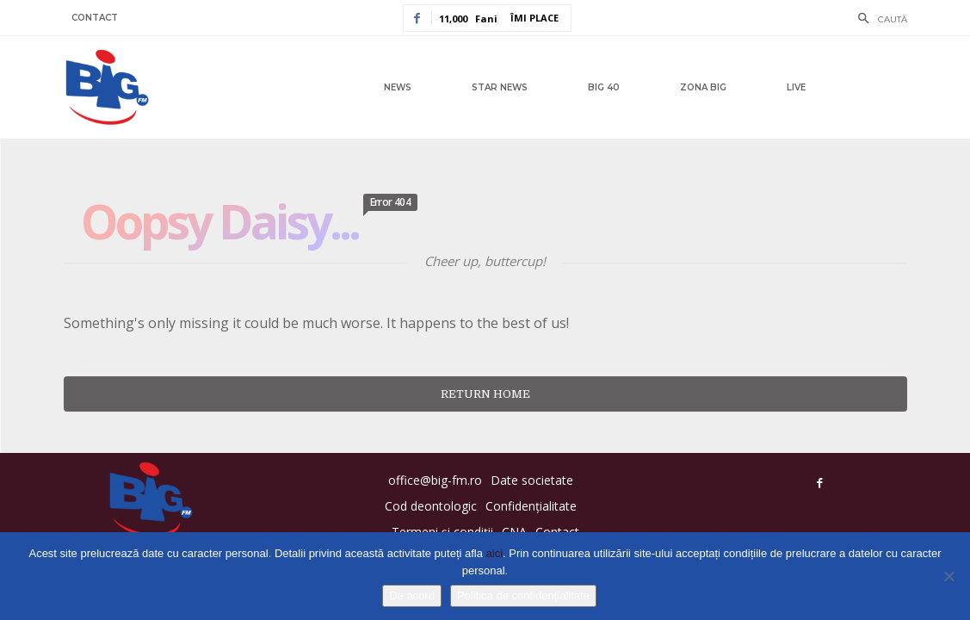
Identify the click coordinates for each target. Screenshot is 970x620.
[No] (948, 576)
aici (495, 553)
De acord (412, 595)
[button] (878, 19)
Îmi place (534, 17)
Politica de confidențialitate (523, 595)
